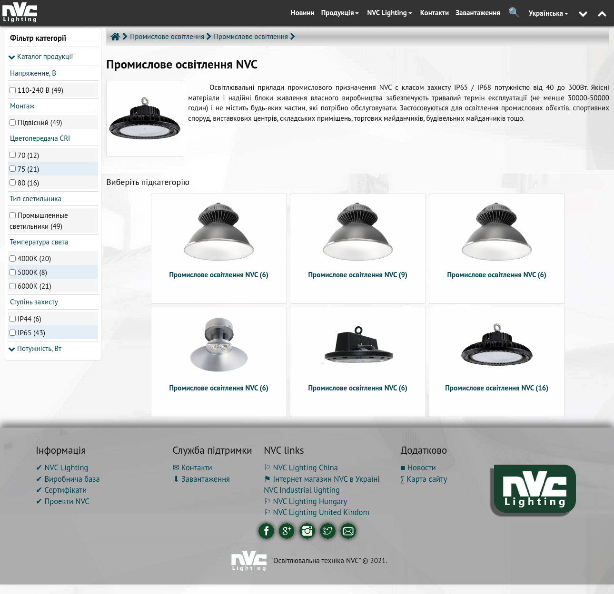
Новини (303, 12)
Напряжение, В (32, 73)
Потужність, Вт (34, 348)
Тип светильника (34, 198)
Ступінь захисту (33, 301)
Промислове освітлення (251, 36)
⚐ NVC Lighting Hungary (305, 501)
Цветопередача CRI (39, 138)
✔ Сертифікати (61, 490)
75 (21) (28, 168)
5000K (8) (32, 272)
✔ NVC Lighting (62, 467)
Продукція (340, 12)
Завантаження (478, 12)
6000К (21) (34, 286)
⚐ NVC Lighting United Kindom (316, 512)
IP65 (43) (31, 332)
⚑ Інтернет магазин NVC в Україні (322, 479)
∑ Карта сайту (424, 479)
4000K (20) (34, 258)
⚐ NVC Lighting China (301, 467)
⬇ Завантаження (201, 479)
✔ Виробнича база (68, 479)
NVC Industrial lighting (302, 490)
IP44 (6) (29, 318)
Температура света (38, 241)
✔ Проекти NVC (62, 501)
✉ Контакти (192, 467)
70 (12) (28, 154)
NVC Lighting (389, 12)
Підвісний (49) (40, 122)
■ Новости (418, 467)
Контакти (434, 12)
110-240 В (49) (40, 89)
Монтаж (21, 105)
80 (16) (28, 182)
